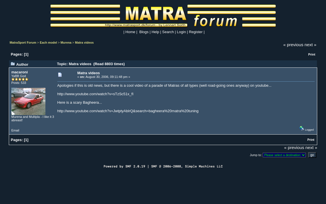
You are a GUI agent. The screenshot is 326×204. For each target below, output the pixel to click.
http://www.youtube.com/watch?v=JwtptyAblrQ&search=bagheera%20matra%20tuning (128, 111)
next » (310, 44)
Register (196, 32)
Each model (48, 42)
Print (311, 54)
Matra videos (84, 42)
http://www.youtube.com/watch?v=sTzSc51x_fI (95, 94)
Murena (65, 42)
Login (181, 32)
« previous (293, 44)
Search (168, 32)
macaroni (19, 72)
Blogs (144, 32)
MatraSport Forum (23, 42)
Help (155, 32)
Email (15, 130)
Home (130, 32)
